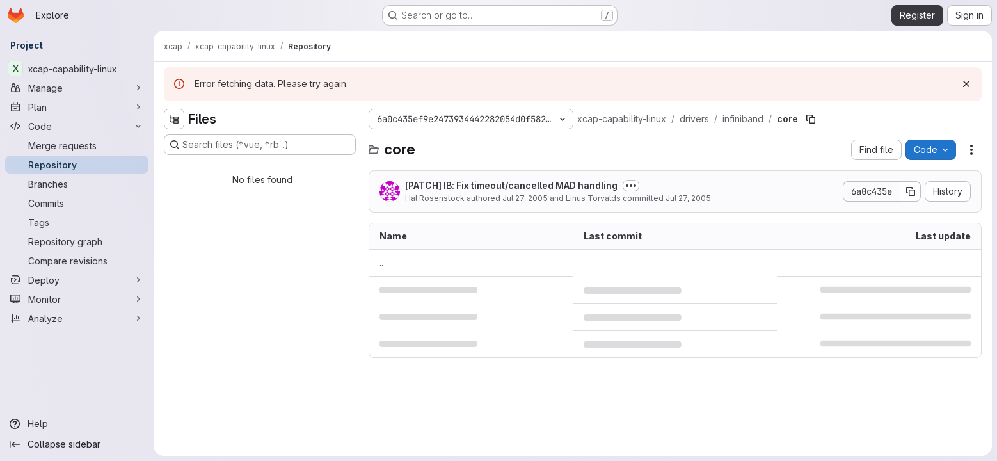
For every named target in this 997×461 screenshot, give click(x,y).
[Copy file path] (811, 119)
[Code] (76, 126)
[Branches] (76, 184)
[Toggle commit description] (631, 185)
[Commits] (76, 203)
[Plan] (76, 107)
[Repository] (76, 165)
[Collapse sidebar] (76, 444)
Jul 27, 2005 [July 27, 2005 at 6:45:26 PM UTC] (525, 198)
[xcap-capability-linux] (76, 68)
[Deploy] (76, 280)
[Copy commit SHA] (910, 191)
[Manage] (76, 88)
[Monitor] (76, 299)
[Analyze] (76, 318)
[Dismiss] (966, 84)
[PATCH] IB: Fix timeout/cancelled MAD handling (511, 185)
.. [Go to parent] (381, 262)
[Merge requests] (76, 145)
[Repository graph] (76, 241)
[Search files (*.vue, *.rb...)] (260, 144)
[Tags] (76, 222)
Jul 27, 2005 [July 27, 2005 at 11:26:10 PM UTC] (688, 198)
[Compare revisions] (76, 261)
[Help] (76, 424)
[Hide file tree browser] (174, 119)
